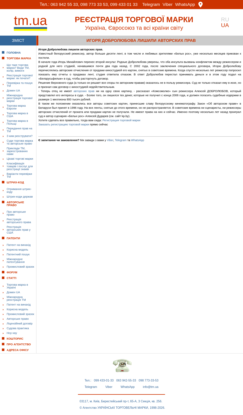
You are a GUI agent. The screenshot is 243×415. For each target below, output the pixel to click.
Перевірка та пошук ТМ (20, 84)
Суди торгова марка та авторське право (20, 142)
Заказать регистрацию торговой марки (63, 124)
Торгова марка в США (17, 114)
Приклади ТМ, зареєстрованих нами (17, 151)
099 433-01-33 (104, 380)
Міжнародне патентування (16, 260)
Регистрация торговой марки (121, 120)
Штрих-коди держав (20, 196)
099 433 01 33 (124, 4)
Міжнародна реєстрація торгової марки (20, 98)
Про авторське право (16, 213)
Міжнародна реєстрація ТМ (16, 298)
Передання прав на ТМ (19, 130)
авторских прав (84, 91)
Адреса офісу (18, 350)
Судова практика (18, 328)
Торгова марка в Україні (17, 286)
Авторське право (18, 318)
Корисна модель (17, 249)
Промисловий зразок (20, 266)
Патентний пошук (18, 254)
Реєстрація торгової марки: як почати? (20, 77)
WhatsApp (186, 4)
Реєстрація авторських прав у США (19, 229)
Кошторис (15, 338)
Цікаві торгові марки (20, 158)
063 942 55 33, (63, 4)
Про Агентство (19, 344)
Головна (14, 52)
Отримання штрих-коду (19, 190)
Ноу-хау (12, 332)
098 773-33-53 (148, 380)
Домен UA (13, 90)
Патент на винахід (19, 244)
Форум (12, 272)
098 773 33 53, (94, 4)
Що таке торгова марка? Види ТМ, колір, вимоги (18, 67)
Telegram (152, 4)
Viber (168, 4)
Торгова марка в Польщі (17, 122)
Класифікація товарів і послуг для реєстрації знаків (20, 166)
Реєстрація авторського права (19, 221)
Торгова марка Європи (16, 107)
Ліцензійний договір (19, 323)
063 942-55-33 (126, 380)
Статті (11, 278)
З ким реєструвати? (19, 135)
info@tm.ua (150, 386)
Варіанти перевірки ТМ (19, 175)
